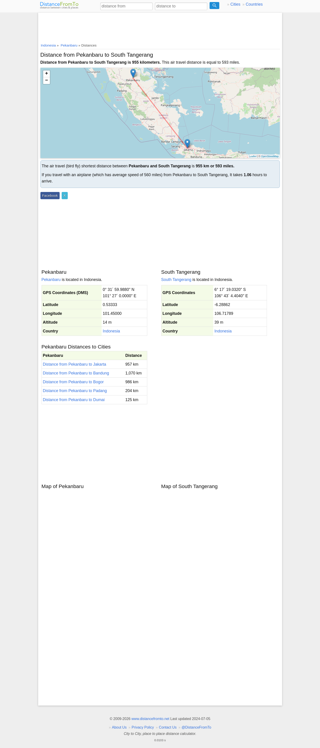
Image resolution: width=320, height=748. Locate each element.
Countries (254, 4)
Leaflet (253, 156)
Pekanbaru (51, 279)
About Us (119, 727)
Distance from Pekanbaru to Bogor (73, 382)
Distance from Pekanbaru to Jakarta (74, 364)
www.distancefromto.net (150, 719)
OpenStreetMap (270, 156)
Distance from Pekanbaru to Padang (75, 390)
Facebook (50, 195)
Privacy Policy (143, 727)
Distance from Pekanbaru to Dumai (74, 399)
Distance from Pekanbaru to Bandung (76, 373)
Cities (235, 4)
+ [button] (46, 73)
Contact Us (168, 727)
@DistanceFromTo (196, 727)
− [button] (46, 80)
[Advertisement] (160, 26)
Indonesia (111, 331)
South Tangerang (176, 279)
